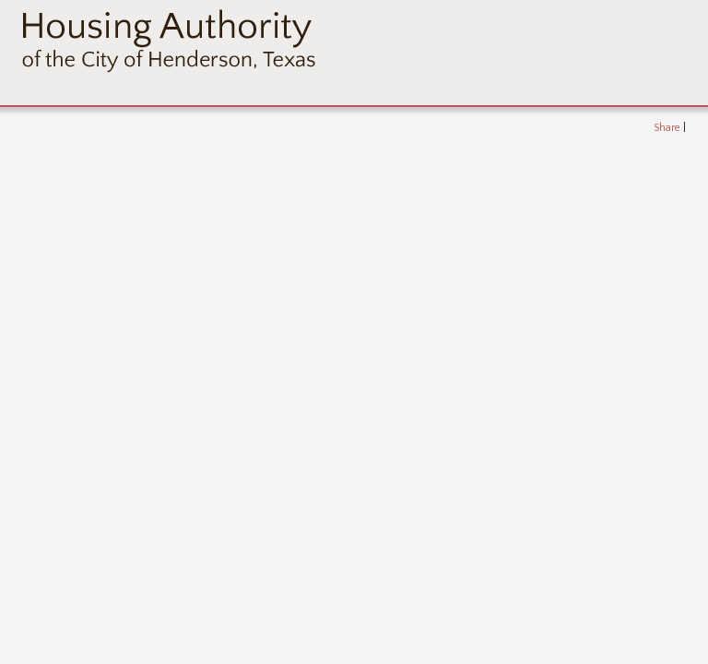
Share (667, 128)
